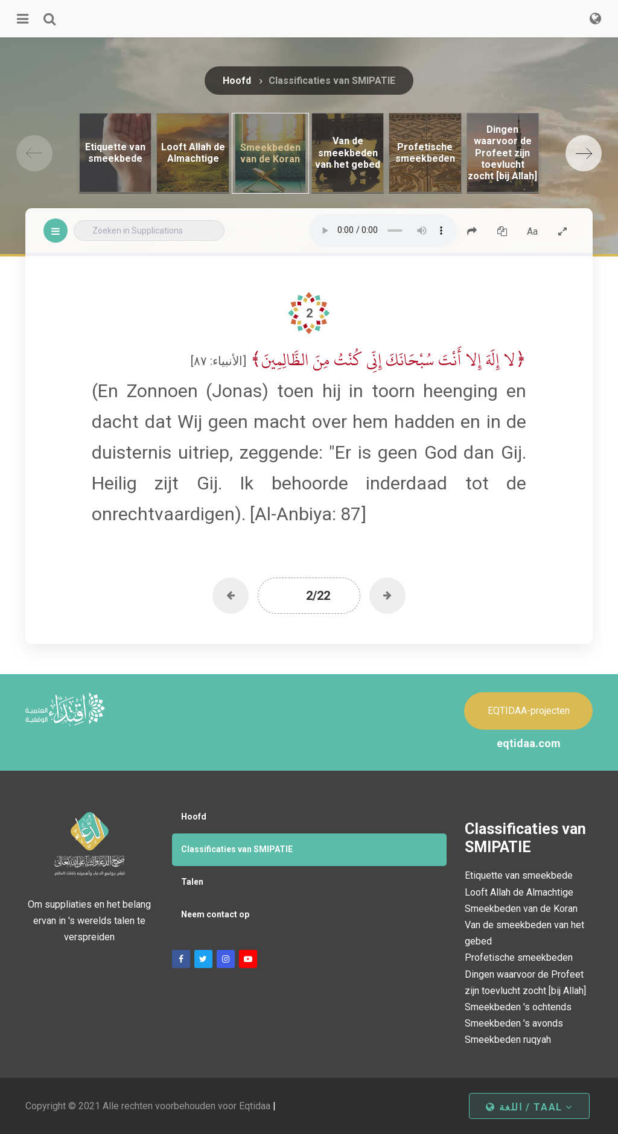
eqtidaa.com (529, 743)
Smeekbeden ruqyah (508, 1039)
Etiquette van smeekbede (519, 875)
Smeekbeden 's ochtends (518, 1007)
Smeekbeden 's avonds (514, 1023)
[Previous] (34, 153)
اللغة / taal (529, 1107)
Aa (532, 231)
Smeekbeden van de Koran (521, 908)
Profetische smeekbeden (519, 957)
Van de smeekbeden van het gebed (524, 933)
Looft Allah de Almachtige (519, 892)
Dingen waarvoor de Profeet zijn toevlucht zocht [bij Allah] (525, 982)
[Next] (583, 153)
